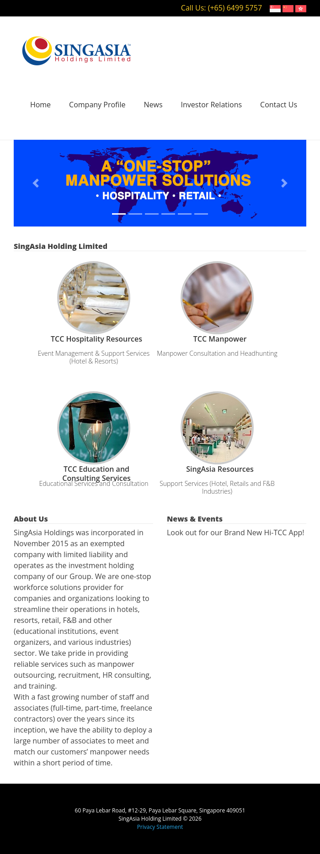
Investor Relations (211, 105)
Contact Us (278, 105)
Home (40, 105)
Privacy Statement (160, 827)
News (153, 105)
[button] (36, 183)
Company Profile (97, 105)
